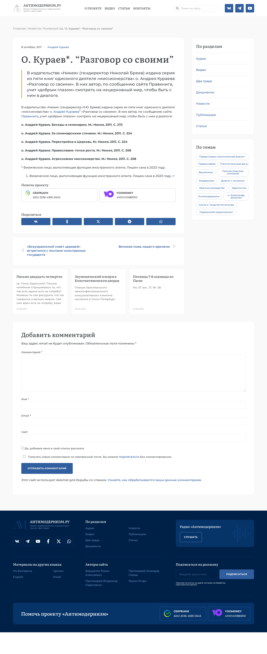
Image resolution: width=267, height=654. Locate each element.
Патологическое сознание (232, 172)
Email (26, 418)
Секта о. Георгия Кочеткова (216, 204)
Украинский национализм (216, 212)
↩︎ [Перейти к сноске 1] (173, 176)
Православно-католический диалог (222, 156)
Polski (57, 580)
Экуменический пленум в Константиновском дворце (97, 278)
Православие (207, 163)
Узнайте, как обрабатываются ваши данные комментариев (154, 483)
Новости (34, 28)
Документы (205, 92)
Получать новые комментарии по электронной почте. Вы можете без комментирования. (96, 460)
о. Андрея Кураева (64, 111)
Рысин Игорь (137, 584)
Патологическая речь (234, 163)
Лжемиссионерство (212, 187)
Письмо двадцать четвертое (39, 276)
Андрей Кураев (58, 47)
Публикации (206, 115)
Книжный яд (53, 28)
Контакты (141, 8)
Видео (110, 8)
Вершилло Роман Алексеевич (97, 576)
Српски (58, 574)
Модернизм (206, 180)
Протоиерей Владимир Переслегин (101, 586)
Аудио (201, 58)
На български (22, 574)
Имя (25, 402)
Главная (19, 28)
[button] (36, 221)
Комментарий (31, 352)
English (18, 580)
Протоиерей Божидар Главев (144, 576)
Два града (204, 81)
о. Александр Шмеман (236, 196)
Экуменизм (205, 172)
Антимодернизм (209, 196)
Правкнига (29, 116)
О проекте (93, 8)
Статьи (124, 8)
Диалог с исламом (233, 180)
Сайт (24, 435)
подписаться (129, 460)
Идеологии (239, 187)
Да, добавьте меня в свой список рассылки (52, 451)
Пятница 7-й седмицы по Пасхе (153, 278)
